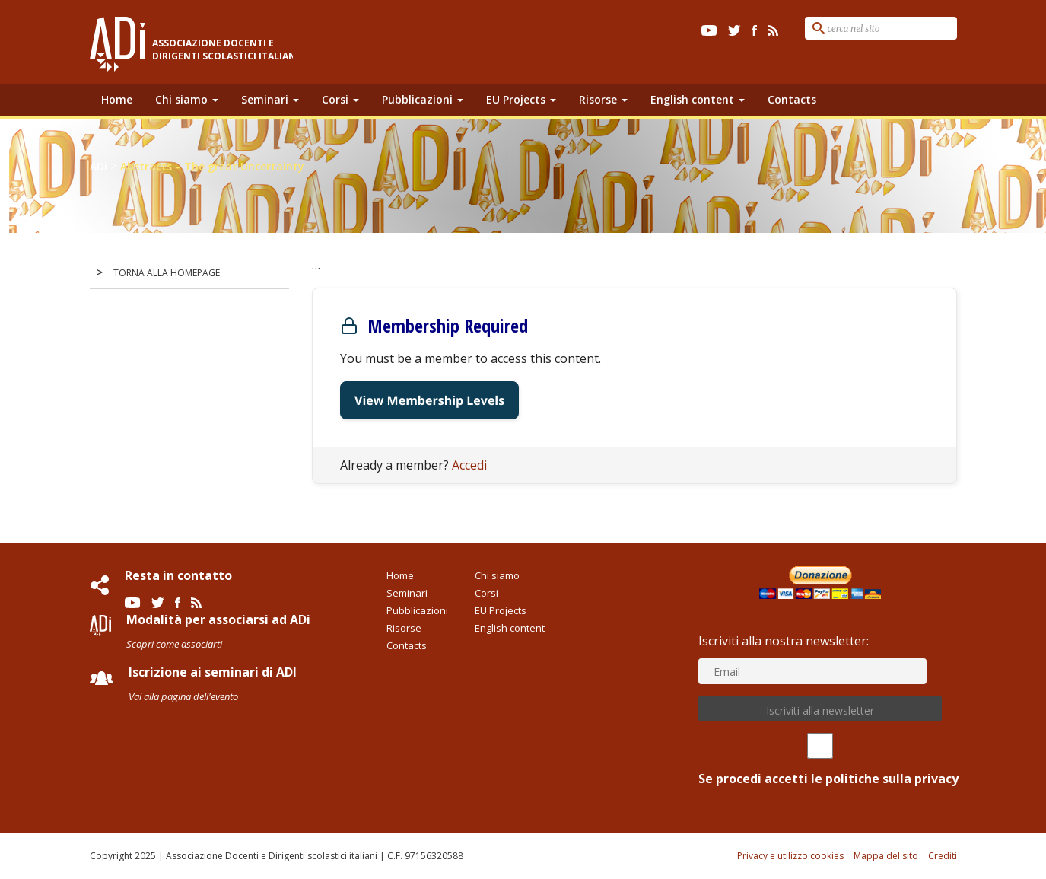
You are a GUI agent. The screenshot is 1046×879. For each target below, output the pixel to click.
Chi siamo (186, 99)
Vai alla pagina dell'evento (183, 696)
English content (697, 99)
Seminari (270, 99)
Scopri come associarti (174, 644)
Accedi (469, 465)
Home (116, 99)
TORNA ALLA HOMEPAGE (166, 272)
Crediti (942, 855)
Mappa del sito (886, 855)
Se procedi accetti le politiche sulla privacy (820, 760)
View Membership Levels (429, 400)
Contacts (792, 99)
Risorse (603, 99)
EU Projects (521, 99)
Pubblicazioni (422, 99)
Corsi (340, 99)
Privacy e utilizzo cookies (790, 855)
